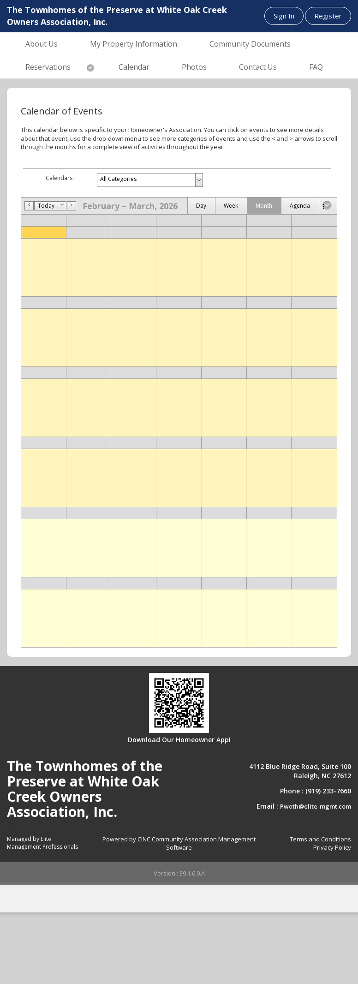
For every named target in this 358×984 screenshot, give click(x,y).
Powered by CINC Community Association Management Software (179, 843)
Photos (194, 67)
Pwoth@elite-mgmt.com (315, 806)
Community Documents (250, 44)
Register (328, 15)
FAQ (316, 67)
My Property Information (133, 44)
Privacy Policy (332, 847)
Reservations (48, 67)
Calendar (134, 67)
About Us (41, 44)
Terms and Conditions (320, 839)
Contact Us (258, 67)
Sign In (284, 15)
